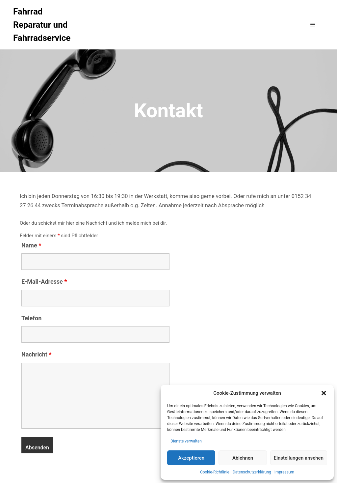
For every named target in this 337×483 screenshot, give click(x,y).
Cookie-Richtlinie (214, 472)
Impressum (284, 472)
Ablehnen (242, 458)
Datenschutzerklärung (252, 472)
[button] (324, 393)
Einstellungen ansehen (299, 458)
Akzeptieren (191, 458)
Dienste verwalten (186, 441)
